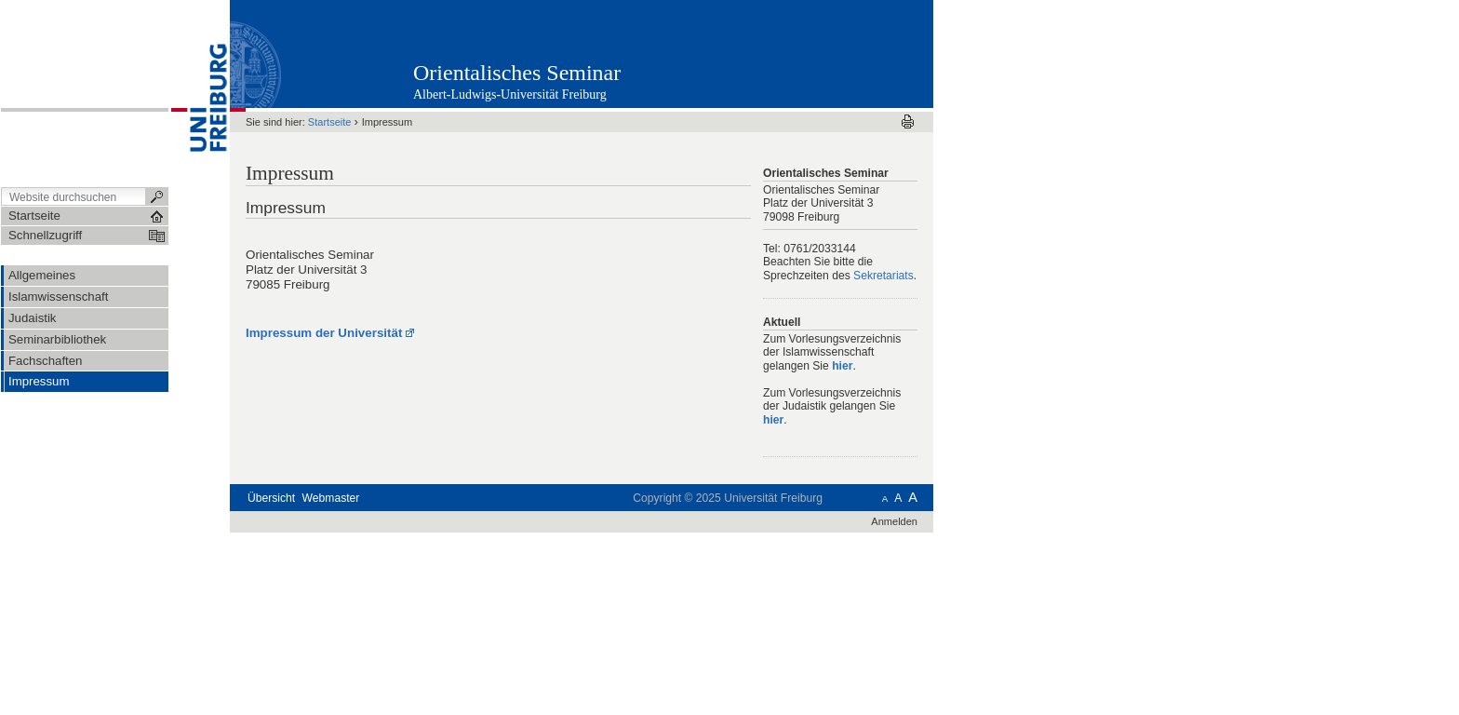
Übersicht (271, 498)
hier (842, 365)
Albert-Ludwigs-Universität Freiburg (510, 94)
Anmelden (894, 521)
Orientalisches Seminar (517, 73)
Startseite (330, 122)
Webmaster (331, 498)
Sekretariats (883, 275)
